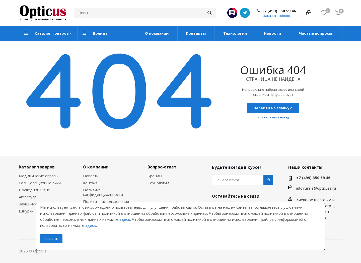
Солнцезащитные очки (40, 182)
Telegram (245, 13)
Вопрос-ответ (162, 167)
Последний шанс (34, 189)
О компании (96, 167)
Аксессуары (29, 196)
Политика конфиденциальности (103, 192)
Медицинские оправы (38, 175)
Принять (51, 238)
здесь (124, 219)
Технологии (158, 182)
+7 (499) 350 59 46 (279, 11)
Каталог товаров (37, 167)
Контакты (91, 182)
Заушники (28, 203)
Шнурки (26, 210)
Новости (91, 175)
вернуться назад (276, 117)
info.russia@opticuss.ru (316, 188)
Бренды (155, 175)
